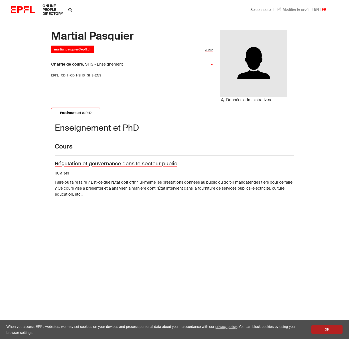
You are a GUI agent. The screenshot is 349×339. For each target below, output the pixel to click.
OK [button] (327, 329)
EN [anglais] (316, 9)
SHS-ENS (94, 75)
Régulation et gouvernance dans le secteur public (116, 163)
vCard (209, 50)
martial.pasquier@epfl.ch (72, 49)
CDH (64, 75)
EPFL (55, 75)
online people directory (53, 10)
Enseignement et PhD (75, 113)
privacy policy (226, 327)
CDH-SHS (77, 75)
